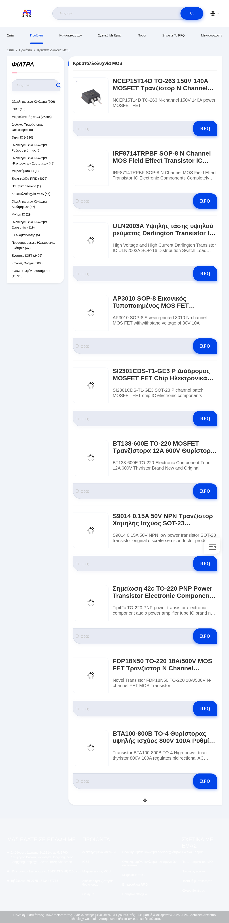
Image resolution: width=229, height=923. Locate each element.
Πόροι (142, 35)
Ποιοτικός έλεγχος (194, 871)
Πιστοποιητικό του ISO (197, 861)
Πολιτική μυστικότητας (197, 881)
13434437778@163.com (46, 871)
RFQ (201, 128)
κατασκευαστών (70, 35)
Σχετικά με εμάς (109, 35)
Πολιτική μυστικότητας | (29, 915)
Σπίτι (10, 35)
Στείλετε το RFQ (173, 35)
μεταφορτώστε (211, 35)
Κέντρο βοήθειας (193, 890)
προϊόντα (36, 35)
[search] (191, 13)
